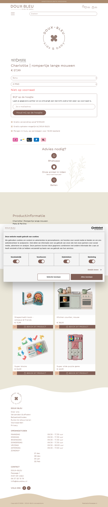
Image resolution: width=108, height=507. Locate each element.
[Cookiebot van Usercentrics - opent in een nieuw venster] (93, 228)
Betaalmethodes (18, 417)
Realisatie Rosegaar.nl (89, 503)
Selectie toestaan (54, 277)
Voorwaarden (17, 423)
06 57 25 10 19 (17, 478)
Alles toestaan (87, 277)
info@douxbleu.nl (19, 481)
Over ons (15, 412)
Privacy (14, 425)
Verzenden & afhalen (21, 414)
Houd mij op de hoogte (29, 112)
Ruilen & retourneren (21, 420)
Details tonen (93, 270)
